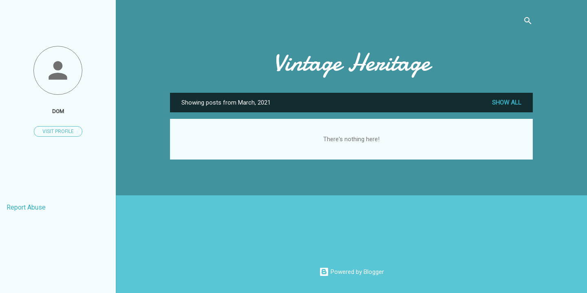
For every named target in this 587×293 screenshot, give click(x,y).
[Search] (528, 22)
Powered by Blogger (351, 272)
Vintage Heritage (351, 62)
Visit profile (58, 131)
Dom (58, 111)
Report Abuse (26, 207)
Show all (506, 102)
